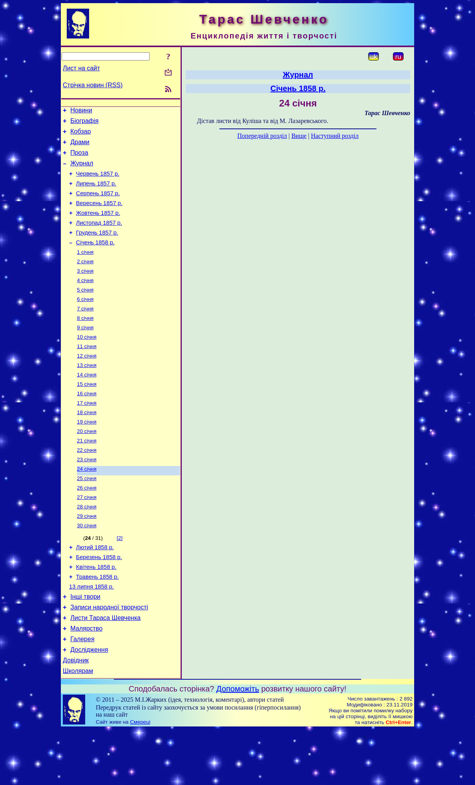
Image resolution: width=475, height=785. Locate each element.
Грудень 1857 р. (97, 248)
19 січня (87, 453)
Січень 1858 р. (95, 259)
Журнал (81, 170)
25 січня (87, 514)
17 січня (87, 433)
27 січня (87, 535)
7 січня (85, 331)
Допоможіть (237, 744)
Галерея (82, 691)
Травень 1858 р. (97, 621)
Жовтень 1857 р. (98, 226)
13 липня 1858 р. (91, 632)
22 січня (87, 484)
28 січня (87, 545)
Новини (81, 111)
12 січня (87, 382)
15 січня (87, 412)
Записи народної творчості (109, 655)
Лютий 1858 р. (95, 588)
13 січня (87, 392)
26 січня (87, 525)
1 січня (85, 269)
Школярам (78, 726)
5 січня (85, 310)
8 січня (85, 341)
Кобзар (80, 135)
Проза (79, 158)
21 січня (87, 474)
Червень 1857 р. (98, 182)
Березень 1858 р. (99, 599)
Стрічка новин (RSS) (92, 85)
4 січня (85, 300)
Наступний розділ (334, 135)
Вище (299, 135)
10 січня (87, 361)
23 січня (87, 494)
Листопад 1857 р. (99, 237)
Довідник (76, 714)
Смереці (140, 777)
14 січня (87, 402)
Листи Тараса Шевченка (105, 667)
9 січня (85, 351)
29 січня (87, 555)
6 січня (85, 320)
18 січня (87, 443)
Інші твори (85, 643)
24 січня (87, 504)
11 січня (87, 371)
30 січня (87, 566)
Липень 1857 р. (96, 193)
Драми (80, 146)
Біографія (84, 123)
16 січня (87, 423)
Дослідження (89, 702)
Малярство (86, 679)
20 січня (87, 463)
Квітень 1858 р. (96, 610)
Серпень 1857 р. (98, 204)
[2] (119, 578)
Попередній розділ (262, 135)
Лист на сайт (81, 68)
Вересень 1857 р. (99, 215)
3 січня (85, 290)
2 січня (85, 279)
